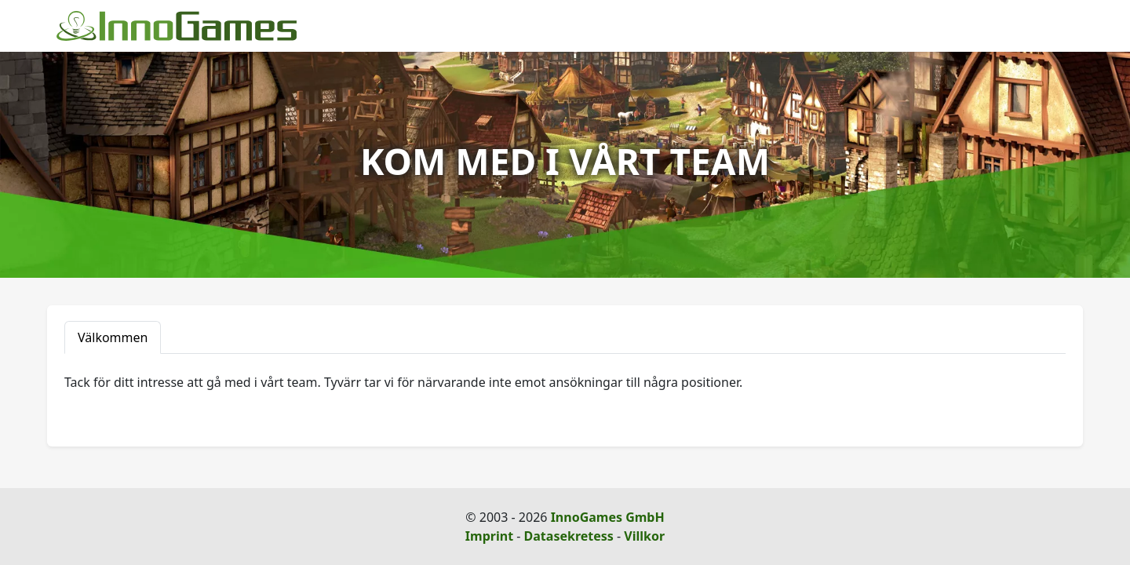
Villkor (644, 536)
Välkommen (113, 337)
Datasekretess (569, 536)
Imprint (489, 536)
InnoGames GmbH (608, 517)
